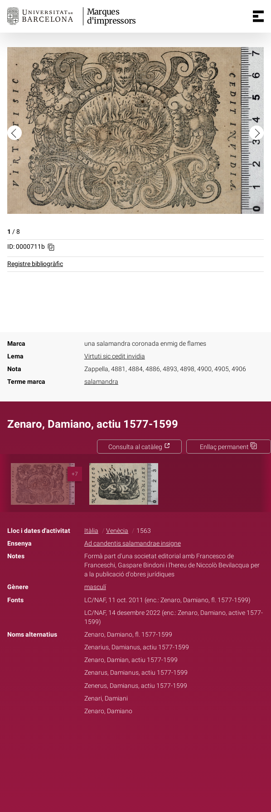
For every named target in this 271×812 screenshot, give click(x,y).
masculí (95, 587)
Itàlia (91, 531)
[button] (14, 133)
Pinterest (151, 739)
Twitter (130, 739)
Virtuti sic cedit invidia (114, 356)
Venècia (117, 531)
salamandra (101, 382)
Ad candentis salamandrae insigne (132, 543)
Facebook (110, 739)
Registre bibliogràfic (35, 264)
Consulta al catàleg (139, 447)
